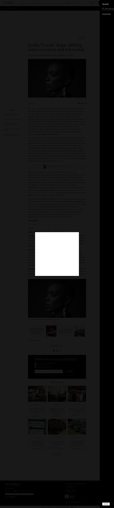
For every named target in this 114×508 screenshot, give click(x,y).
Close (108, 4)
